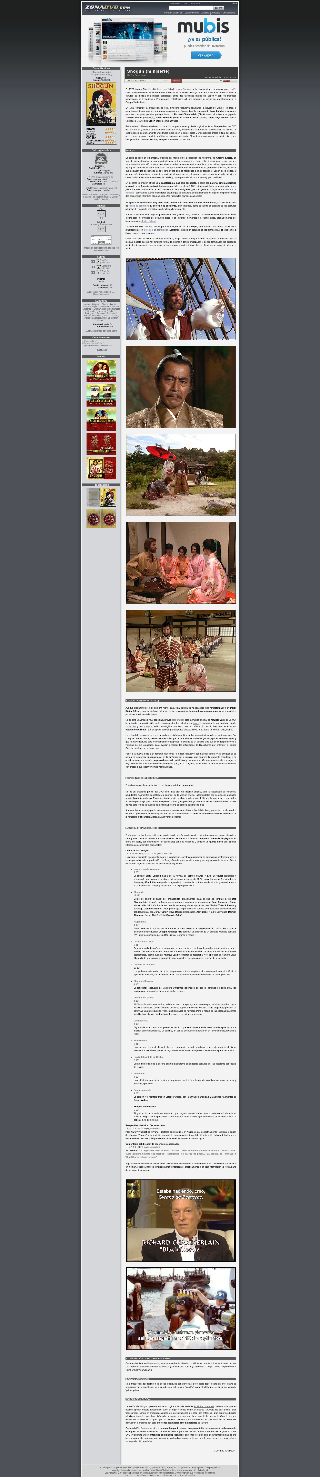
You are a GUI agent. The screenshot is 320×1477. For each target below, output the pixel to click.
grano (233, 186)
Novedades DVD (124, 1467)
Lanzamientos (192, 12)
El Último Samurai (204, 1406)
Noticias (178, 12)
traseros (197, 723)
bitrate (149, 226)
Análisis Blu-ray (174, 1467)
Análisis (205, 12)
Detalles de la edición (136, 81)
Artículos (215, 12)
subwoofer (131, 726)
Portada (168, 12)
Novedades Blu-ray (142, 1467)
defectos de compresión (156, 230)
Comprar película (212, 1467)
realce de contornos (139, 205)
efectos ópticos (148, 221)
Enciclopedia (229, 12)
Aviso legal (203, 1470)
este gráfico (177, 720)
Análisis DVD (159, 1467)
